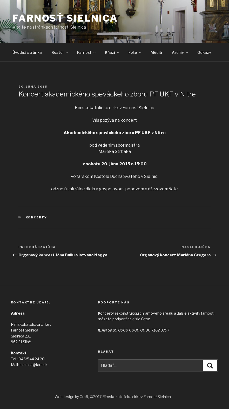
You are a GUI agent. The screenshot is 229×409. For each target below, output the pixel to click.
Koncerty (36, 217)
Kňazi (112, 52)
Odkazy (204, 52)
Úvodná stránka (27, 52)
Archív (180, 52)
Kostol (60, 52)
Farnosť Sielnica (65, 18)
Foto (135, 52)
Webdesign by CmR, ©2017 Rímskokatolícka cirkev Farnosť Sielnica (113, 396)
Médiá (156, 52)
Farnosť (86, 52)
